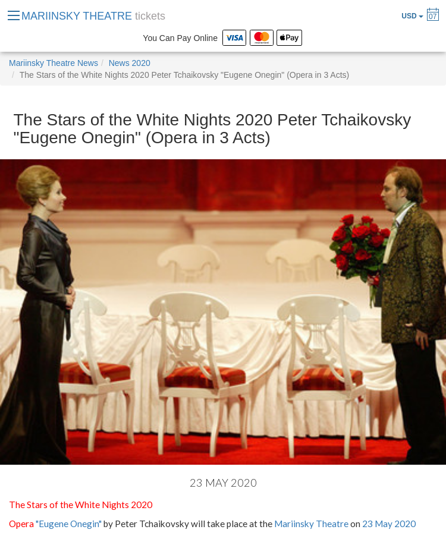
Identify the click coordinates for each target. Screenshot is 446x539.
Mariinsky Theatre (311, 523)
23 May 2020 (389, 523)
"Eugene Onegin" (69, 523)
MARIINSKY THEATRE (93, 16)
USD (412, 16)
